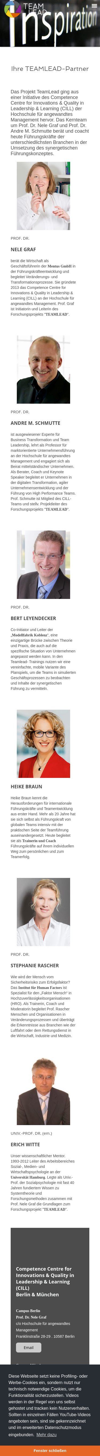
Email (29, 1347)
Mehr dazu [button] (47, 1434)
